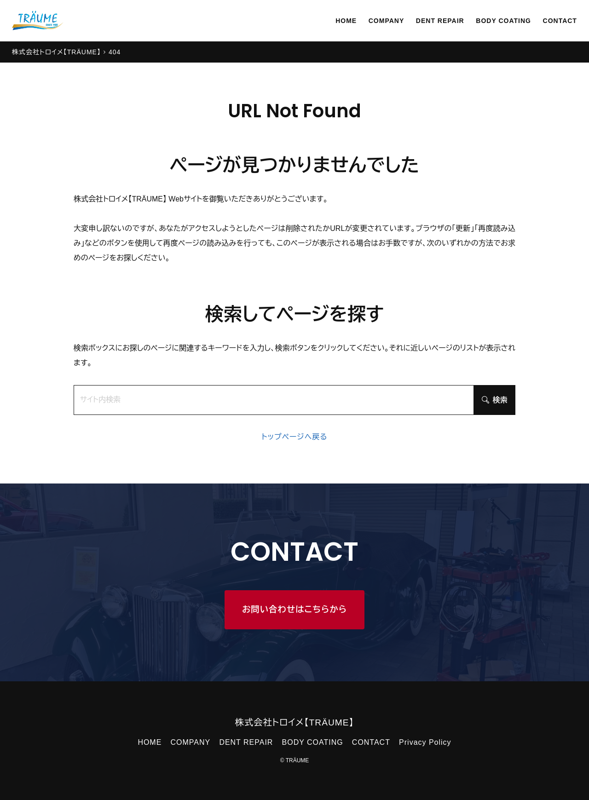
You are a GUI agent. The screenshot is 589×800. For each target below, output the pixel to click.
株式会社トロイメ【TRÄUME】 (294, 722)
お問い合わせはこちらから (294, 609)
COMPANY (366, 20)
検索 (495, 400)
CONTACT (557, 20)
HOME (323, 20)
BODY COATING (495, 20)
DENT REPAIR (425, 20)
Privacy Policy (425, 742)
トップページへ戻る (294, 437)
